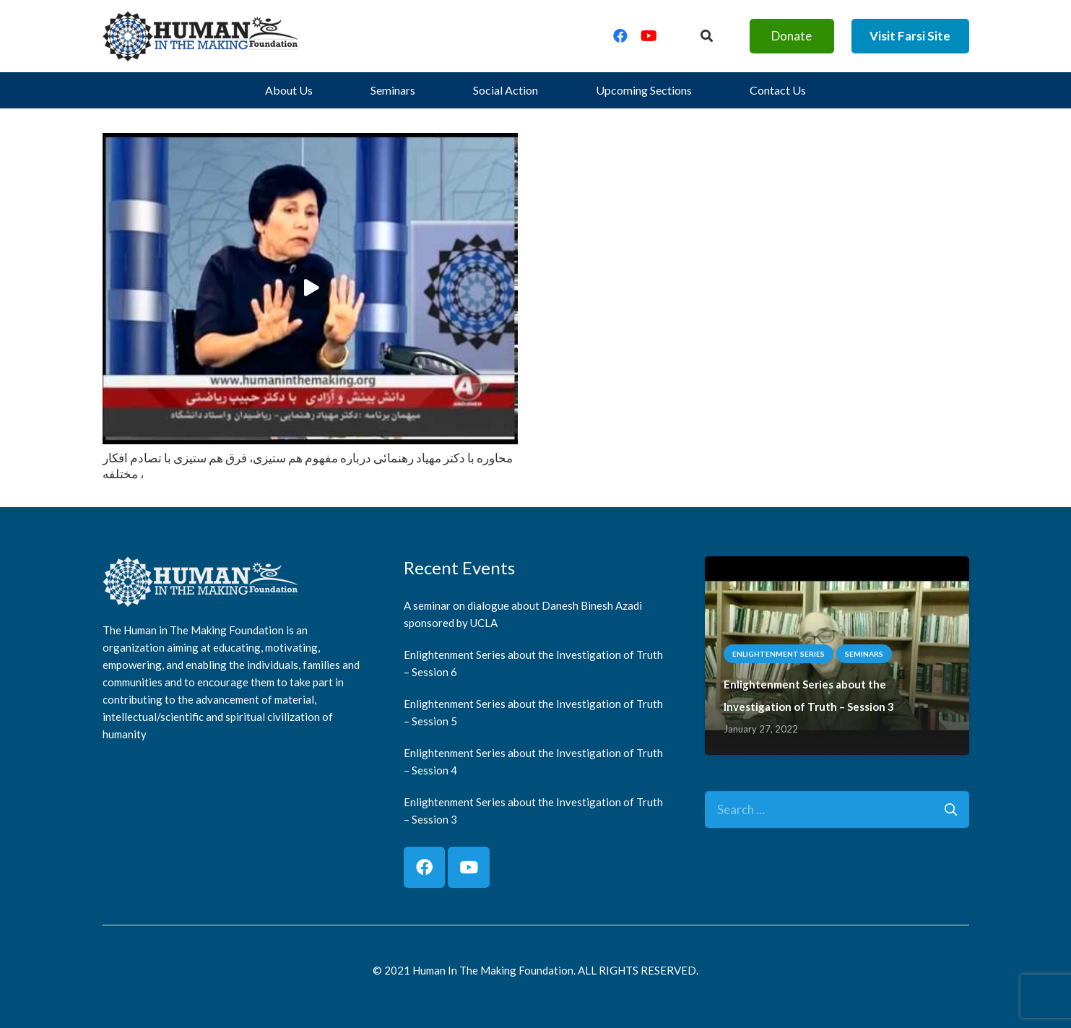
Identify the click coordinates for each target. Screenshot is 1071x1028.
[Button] (706, 36)
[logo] (201, 36)
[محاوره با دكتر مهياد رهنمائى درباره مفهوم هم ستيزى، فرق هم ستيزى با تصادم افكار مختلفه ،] (310, 143)
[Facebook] (620, 36)
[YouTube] (649, 36)
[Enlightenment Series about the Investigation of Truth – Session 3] (837, 566)
